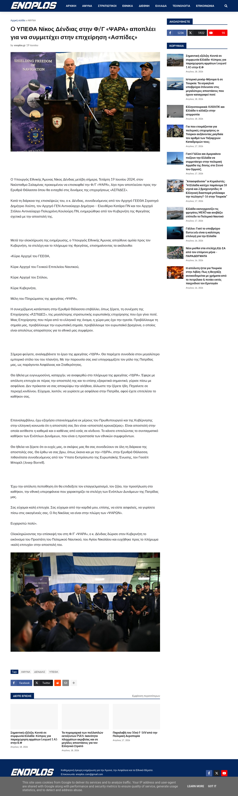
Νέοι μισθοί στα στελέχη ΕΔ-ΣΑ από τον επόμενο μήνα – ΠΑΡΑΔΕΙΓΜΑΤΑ (205, 251)
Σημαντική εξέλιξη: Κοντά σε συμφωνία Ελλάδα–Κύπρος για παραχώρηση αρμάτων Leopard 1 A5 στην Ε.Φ (34, 737)
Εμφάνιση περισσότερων (146, 695)
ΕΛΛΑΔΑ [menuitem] (161, 5)
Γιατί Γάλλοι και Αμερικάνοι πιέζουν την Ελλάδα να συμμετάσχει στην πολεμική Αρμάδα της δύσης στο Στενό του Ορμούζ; (204, 161)
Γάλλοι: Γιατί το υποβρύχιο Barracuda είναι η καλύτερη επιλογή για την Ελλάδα (203, 232)
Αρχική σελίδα (18, 20)
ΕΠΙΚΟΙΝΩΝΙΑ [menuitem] (205, 5)
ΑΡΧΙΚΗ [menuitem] (71, 5)
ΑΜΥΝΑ (32, 20)
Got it (212, 786)
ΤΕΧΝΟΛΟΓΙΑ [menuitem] (181, 5)
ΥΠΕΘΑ (53, 671)
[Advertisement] (87, 164)
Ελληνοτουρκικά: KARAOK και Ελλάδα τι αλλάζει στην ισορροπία (205, 110)
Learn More (195, 786)
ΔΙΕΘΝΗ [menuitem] (144, 5)
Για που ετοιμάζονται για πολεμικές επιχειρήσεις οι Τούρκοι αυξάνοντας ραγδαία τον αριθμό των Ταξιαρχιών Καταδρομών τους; (204, 134)
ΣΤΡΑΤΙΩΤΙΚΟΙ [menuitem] (107, 5)
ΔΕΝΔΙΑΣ (39, 671)
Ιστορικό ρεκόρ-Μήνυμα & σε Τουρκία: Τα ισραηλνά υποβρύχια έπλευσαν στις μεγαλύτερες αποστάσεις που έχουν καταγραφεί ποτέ (205, 87)
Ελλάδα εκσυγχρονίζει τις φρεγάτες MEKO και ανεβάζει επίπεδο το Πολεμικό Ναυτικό (205, 212)
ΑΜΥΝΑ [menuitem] (87, 5)
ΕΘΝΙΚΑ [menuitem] (127, 5)
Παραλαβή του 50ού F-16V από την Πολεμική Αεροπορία (135, 734)
